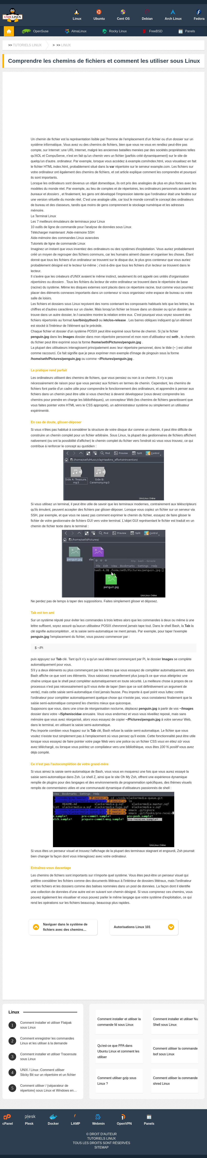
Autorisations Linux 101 (132, 927)
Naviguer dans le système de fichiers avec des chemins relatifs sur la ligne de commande (65, 927)
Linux (66, 45)
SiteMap (101, 1147)
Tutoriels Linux (27, 45)
